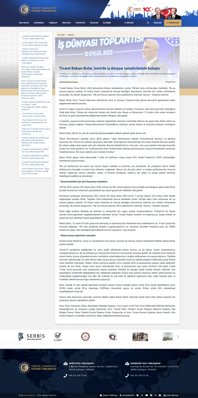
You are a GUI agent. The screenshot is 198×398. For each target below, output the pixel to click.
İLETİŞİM (107, 23)
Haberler (71, 35)
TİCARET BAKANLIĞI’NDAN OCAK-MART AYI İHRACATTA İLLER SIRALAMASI (35, 60)
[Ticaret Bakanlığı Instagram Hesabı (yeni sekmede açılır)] (155, 395)
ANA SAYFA (24, 23)
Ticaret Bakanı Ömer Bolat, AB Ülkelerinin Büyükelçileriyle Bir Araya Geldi (34, 122)
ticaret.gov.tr (30, 395)
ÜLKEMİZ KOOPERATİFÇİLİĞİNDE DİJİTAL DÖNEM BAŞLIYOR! (35, 37)
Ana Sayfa (61, 35)
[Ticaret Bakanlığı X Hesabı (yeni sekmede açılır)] (142, 395)
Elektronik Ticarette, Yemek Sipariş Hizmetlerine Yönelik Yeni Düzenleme (36, 131)
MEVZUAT (66, 23)
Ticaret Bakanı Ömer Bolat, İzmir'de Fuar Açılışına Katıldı (34, 115)
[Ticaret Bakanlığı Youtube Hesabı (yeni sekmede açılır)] (147, 395)
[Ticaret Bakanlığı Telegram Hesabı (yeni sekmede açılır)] (160, 395)
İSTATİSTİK (80, 23)
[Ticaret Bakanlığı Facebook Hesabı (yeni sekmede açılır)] (151, 395)
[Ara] (148, 23)
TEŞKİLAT (53, 23)
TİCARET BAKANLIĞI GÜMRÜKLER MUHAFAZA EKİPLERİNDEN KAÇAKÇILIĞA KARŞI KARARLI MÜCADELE (35, 141)
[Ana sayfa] (38, 9)
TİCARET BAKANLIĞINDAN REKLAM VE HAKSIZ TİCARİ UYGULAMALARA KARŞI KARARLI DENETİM (36, 105)
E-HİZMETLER (173, 23)
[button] (177, 337)
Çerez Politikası (108, 395)
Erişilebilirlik (127, 395)
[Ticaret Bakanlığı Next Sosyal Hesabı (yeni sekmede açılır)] (137, 395)
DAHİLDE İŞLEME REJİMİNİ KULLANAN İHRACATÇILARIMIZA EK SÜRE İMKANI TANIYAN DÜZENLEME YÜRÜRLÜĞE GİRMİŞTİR (35, 72)
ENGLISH (158, 23)
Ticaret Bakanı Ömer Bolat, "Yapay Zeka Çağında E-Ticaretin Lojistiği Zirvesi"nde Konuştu (35, 171)
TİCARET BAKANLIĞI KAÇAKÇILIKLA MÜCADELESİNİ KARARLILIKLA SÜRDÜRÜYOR (34, 51)
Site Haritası (170, 395)
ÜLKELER (94, 23)
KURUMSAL (39, 23)
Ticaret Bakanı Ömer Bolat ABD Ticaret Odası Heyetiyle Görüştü (35, 44)
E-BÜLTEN (129, 23)
